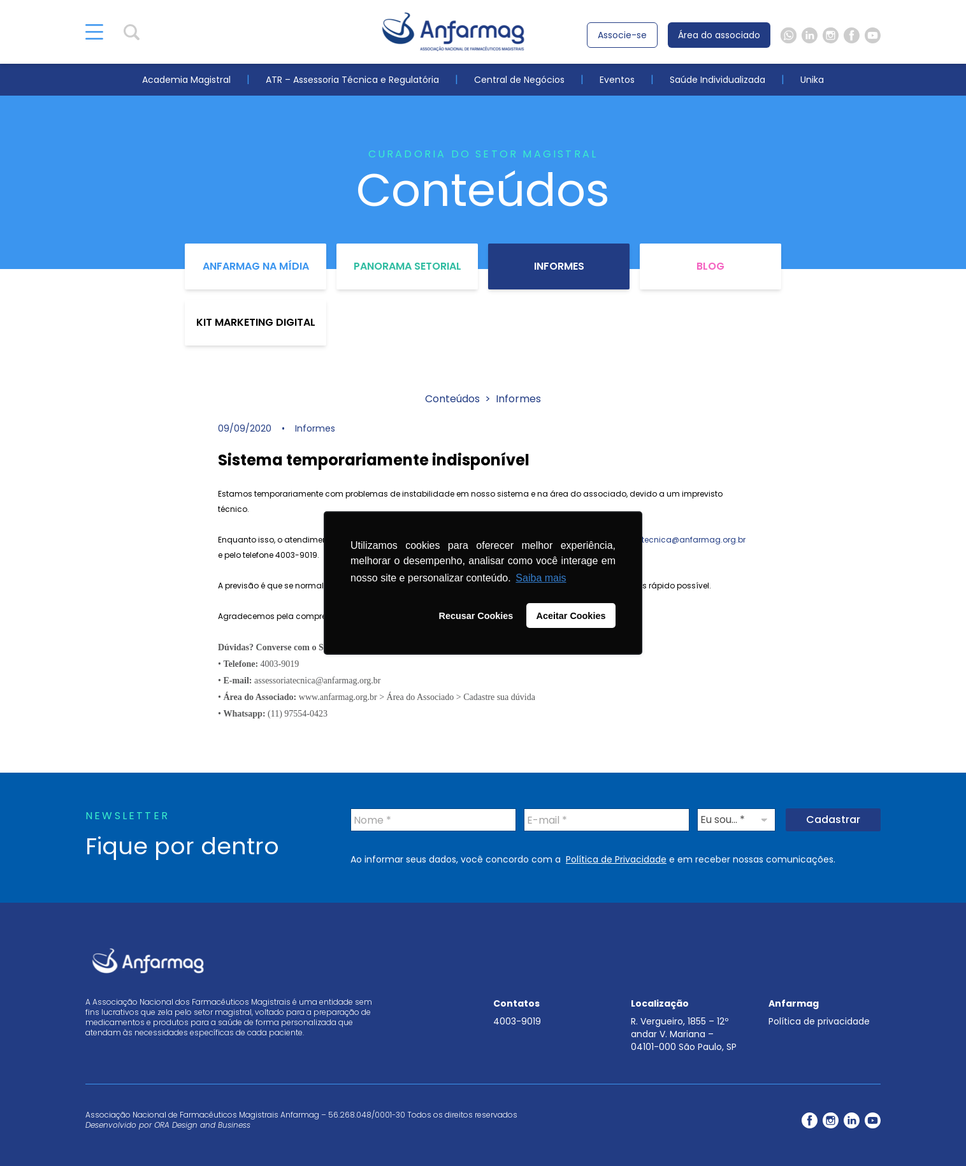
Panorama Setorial (407, 266)
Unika (812, 79)
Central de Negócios (519, 79)
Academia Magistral (186, 79)
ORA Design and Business (202, 1124)
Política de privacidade (819, 1021)
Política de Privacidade (616, 859)
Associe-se (622, 35)
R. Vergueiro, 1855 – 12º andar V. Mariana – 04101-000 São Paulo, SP (684, 1034)
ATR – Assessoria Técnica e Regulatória (352, 79)
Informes (559, 266)
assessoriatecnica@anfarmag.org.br (672, 539)
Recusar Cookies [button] (476, 616)
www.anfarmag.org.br (339, 697)
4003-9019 (517, 1021)
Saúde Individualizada (717, 79)
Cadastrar (833, 819)
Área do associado (719, 35)
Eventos (617, 79)
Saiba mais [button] (540, 577)
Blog (710, 266)
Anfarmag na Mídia (256, 266)
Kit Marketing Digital (255, 322)
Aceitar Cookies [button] (571, 616)
